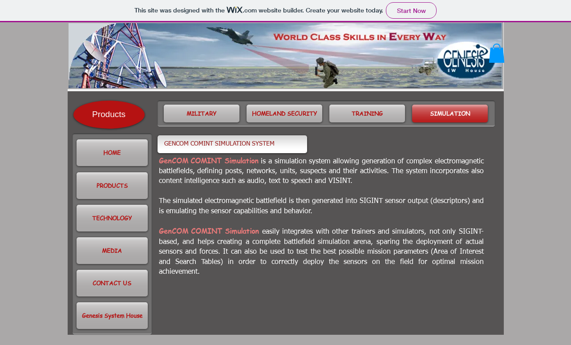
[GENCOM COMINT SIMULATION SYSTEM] (232, 144)
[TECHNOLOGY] (112, 218)
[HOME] (112, 152)
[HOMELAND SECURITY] (284, 113)
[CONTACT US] (112, 283)
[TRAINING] (367, 113)
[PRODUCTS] (112, 185)
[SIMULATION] (450, 113)
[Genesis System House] (112, 315)
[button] (497, 53)
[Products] (109, 115)
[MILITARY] (201, 113)
